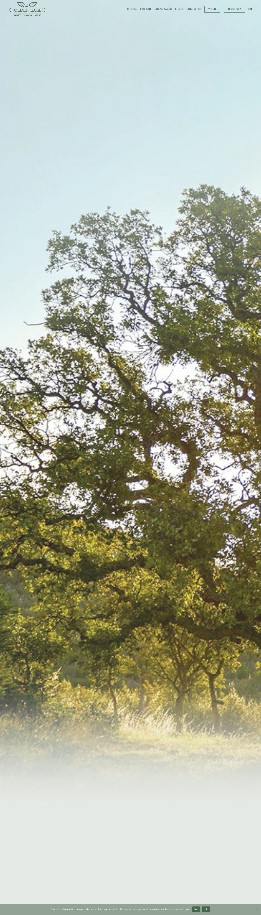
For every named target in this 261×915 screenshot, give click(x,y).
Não (206, 909)
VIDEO (212, 9)
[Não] (256, 910)
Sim (196, 909)
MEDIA (179, 9)
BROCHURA (234, 9)
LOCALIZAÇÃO (163, 9)
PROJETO (145, 9)
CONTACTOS (194, 9)
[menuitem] (250, 9)
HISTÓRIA (131, 9)
